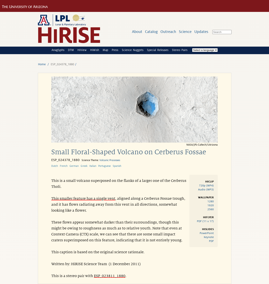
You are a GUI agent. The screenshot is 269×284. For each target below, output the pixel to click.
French (64, 166)
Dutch (54, 166)
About (137, 32)
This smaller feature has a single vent (83, 199)
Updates (201, 32)
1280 (210, 201)
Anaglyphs (58, 50)
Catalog (151, 32)
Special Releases (157, 50)
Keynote (209, 237)
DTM (71, 50)
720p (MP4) (206, 185)
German (74, 166)
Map (105, 50)
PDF (211, 241)
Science (185, 32)
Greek (84, 166)
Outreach (168, 32)
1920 (210, 205)
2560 (210, 209)
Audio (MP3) (206, 189)
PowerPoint (207, 233)
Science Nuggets (132, 50)
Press (115, 50)
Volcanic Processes (109, 160)
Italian (92, 166)
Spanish (117, 166)
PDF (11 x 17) (205, 221)
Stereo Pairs (179, 50)
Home (42, 64)
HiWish (94, 50)
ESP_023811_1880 (109, 276)
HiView (82, 50)
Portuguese (104, 166)
